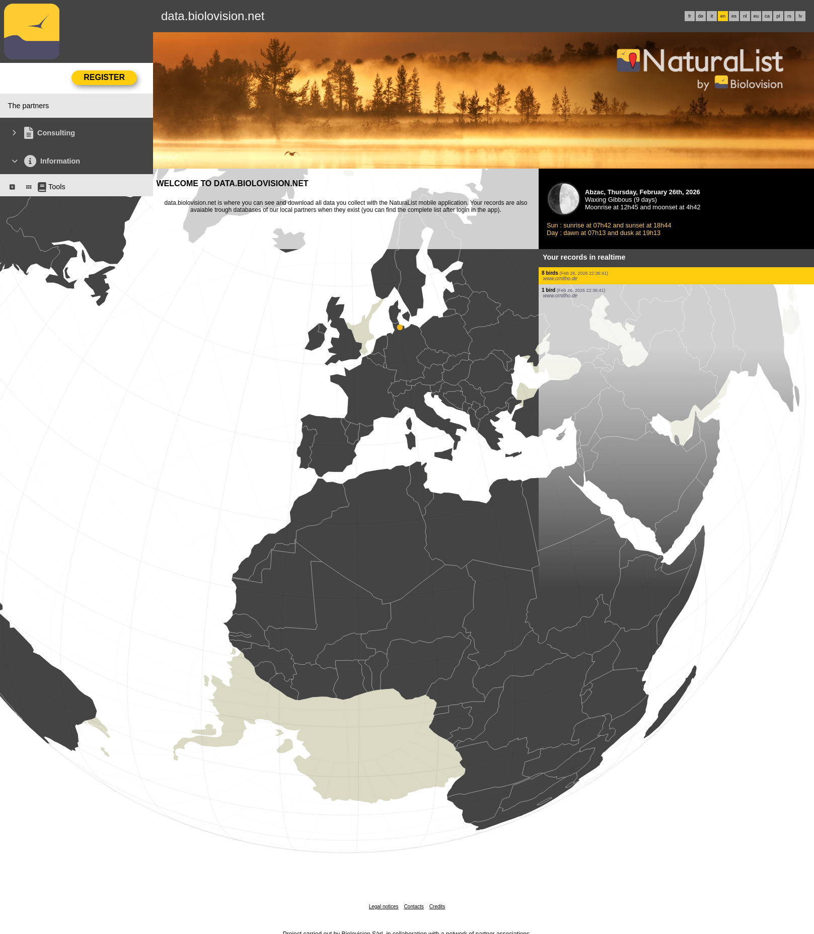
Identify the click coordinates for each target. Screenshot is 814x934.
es (733, 16)
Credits (437, 906)
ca (767, 16)
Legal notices (384, 906)
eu (756, 16)
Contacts (413, 906)
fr (689, 16)
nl (745, 16)
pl (778, 16)
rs (789, 16)
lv (800, 16)
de (700, 16)
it (712, 16)
